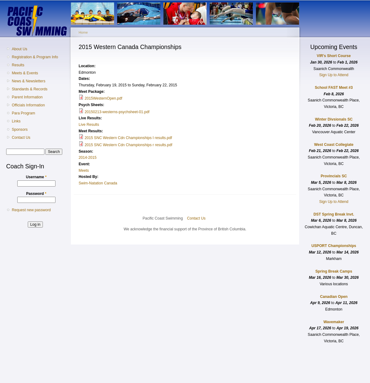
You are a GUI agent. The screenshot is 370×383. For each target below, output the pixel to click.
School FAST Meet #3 (334, 87)
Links (16, 121)
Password (36, 194)
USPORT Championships (333, 246)
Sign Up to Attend (333, 75)
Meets (84, 170)
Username (36, 177)
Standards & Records (29, 89)
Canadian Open (333, 296)
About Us (19, 49)
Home (83, 32)
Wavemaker (333, 322)
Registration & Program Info (35, 57)
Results (18, 65)
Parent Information (27, 97)
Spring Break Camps (333, 271)
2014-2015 (88, 157)
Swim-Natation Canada (98, 183)
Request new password (31, 210)
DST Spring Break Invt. (334, 214)
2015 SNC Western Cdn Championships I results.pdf (128, 138)
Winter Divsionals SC (333, 119)
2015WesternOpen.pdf (103, 98)
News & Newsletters (28, 81)
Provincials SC (334, 176)
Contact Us (21, 137)
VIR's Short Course (334, 56)
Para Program (23, 113)
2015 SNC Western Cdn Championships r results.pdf (128, 145)
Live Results (89, 124)
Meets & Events (25, 73)
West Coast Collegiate (333, 144)
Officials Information (28, 105)
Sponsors (19, 129)
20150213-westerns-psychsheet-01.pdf (116, 112)
